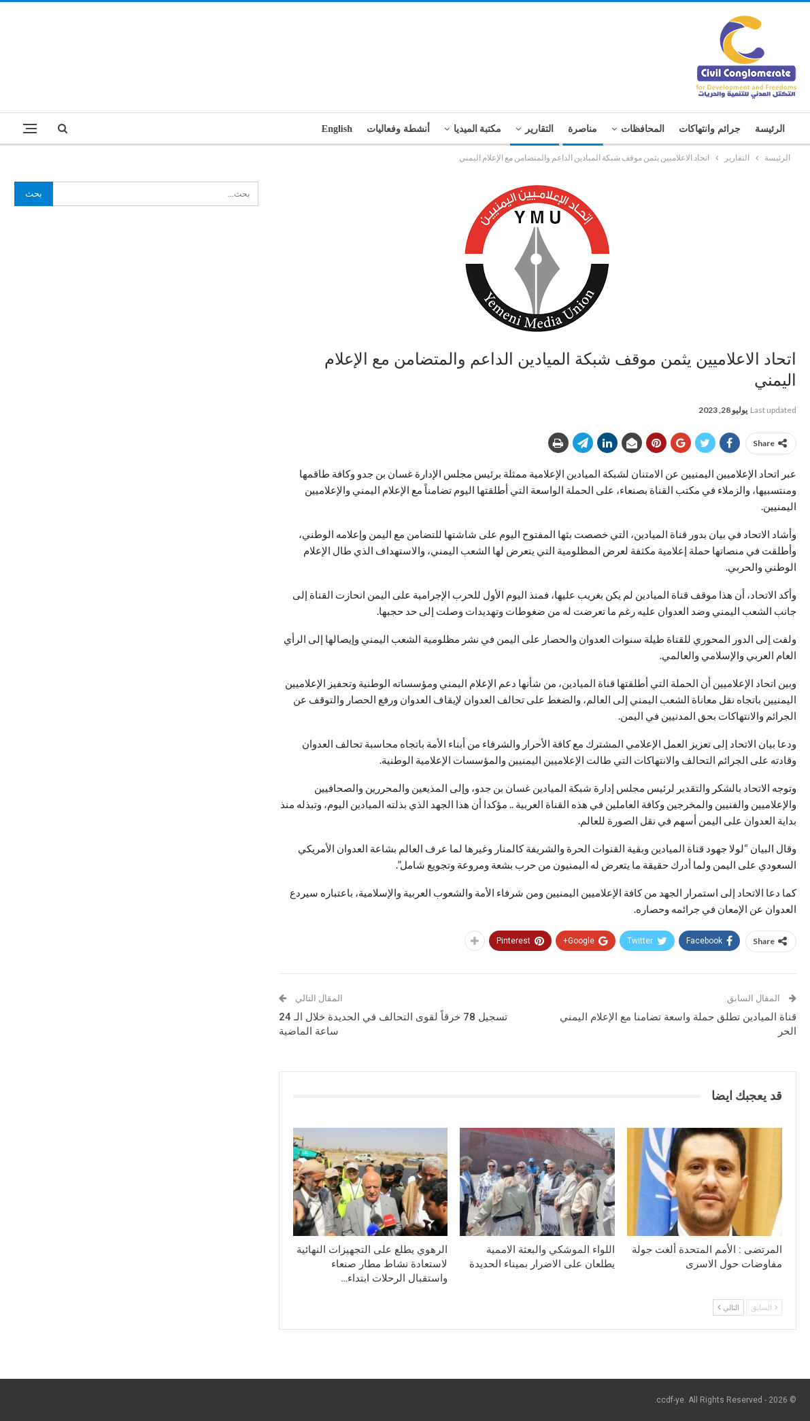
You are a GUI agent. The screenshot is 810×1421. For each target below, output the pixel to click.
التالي (728, 1307)
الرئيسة (770, 129)
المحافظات (642, 129)
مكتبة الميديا (478, 129)
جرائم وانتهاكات (710, 129)
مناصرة (582, 129)
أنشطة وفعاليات (398, 129)
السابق (764, 1307)
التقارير (539, 129)
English (337, 129)
